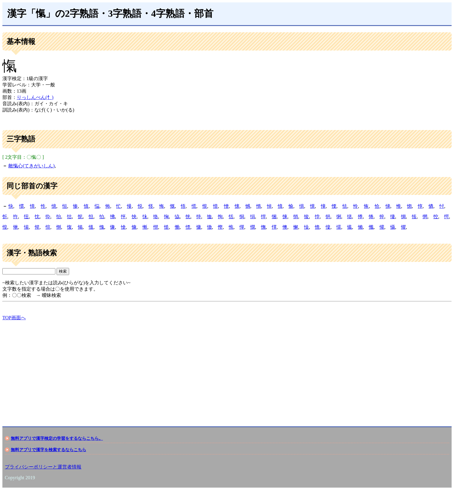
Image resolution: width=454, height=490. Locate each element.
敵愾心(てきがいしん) (31, 165)
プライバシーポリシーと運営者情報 (43, 466)
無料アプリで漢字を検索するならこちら (48, 449)
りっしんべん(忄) (35, 97)
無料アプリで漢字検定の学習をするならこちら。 (57, 438)
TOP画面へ (14, 317)
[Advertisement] (182, 368)
